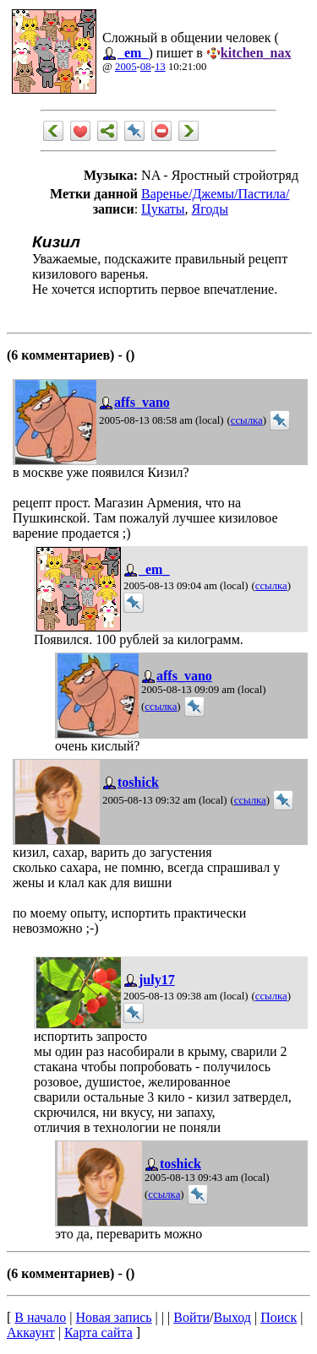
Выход (232, 1317)
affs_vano (142, 402)
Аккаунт (31, 1332)
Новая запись (114, 1317)
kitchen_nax (256, 53)
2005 (126, 67)
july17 (157, 979)
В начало (40, 1317)
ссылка (247, 420)
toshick (138, 782)
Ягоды (210, 209)
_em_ (133, 53)
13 (160, 67)
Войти (191, 1317)
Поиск (278, 1317)
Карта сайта (98, 1332)
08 (145, 67)
